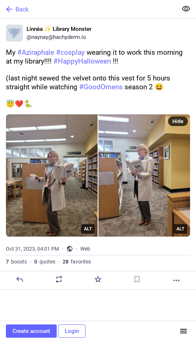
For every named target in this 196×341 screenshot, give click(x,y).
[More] (176, 280)
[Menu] (183, 331)
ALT (88, 228)
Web (85, 249)
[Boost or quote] (59, 279)
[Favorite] (98, 279)
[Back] (88, 9)
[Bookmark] (137, 279)
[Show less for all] (186, 9)
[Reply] (19, 279)
